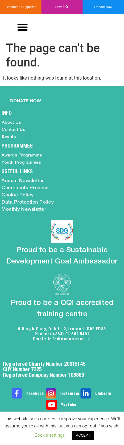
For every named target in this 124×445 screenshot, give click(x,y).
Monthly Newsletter (23, 209)
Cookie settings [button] (50, 435)
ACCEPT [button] (83, 435)
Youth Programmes (21, 162)
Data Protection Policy (27, 202)
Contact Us (13, 129)
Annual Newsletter (22, 180)
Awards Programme (21, 155)
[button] (62, 6)
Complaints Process (24, 187)
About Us (11, 122)
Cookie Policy (17, 195)
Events (9, 136)
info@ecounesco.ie (69, 339)
